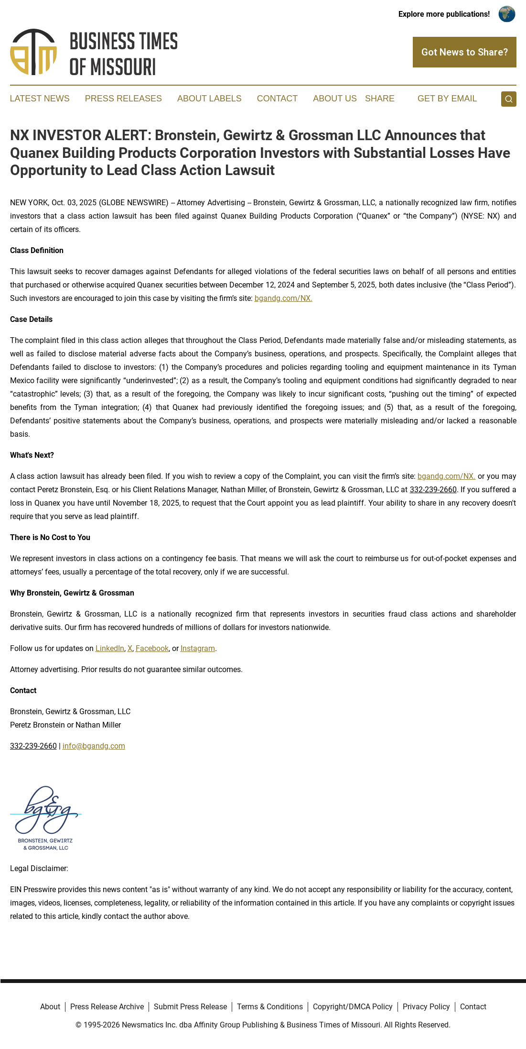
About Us (335, 98)
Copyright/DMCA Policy (353, 1006)
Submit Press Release (190, 1006)
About (50, 1006)
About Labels (209, 98)
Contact (277, 98)
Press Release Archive (107, 1006)
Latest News (40, 98)
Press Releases (123, 98)
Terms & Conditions (270, 1006)
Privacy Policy (426, 1006)
